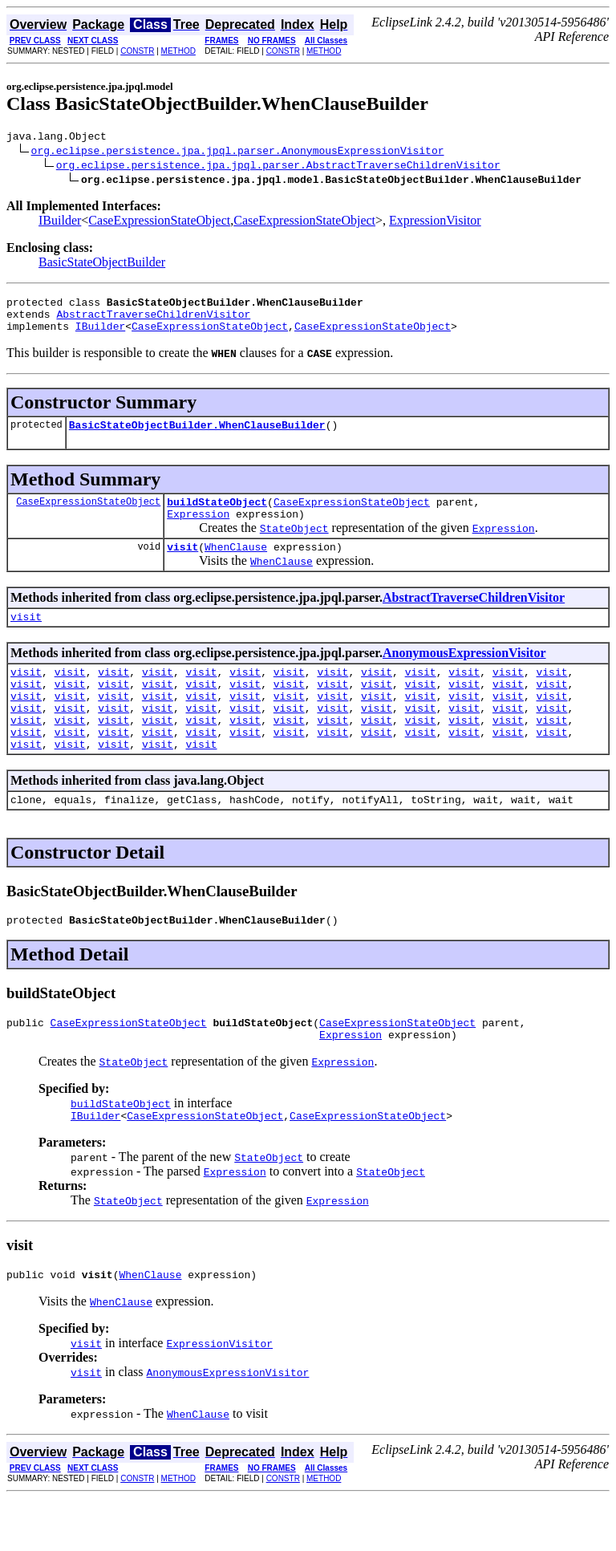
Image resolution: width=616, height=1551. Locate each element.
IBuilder (59, 222)
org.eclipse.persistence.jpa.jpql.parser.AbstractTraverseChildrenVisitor (278, 167)
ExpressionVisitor (435, 222)
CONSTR (137, 51)
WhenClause (236, 565)
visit (182, 565)
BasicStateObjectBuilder (101, 264)
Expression (198, 530)
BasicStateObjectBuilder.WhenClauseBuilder (197, 436)
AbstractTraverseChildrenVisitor (153, 321)
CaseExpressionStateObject (159, 222)
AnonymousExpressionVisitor (464, 674)
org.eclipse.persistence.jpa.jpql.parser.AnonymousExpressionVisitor (237, 152)
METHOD (178, 51)
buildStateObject (217, 516)
